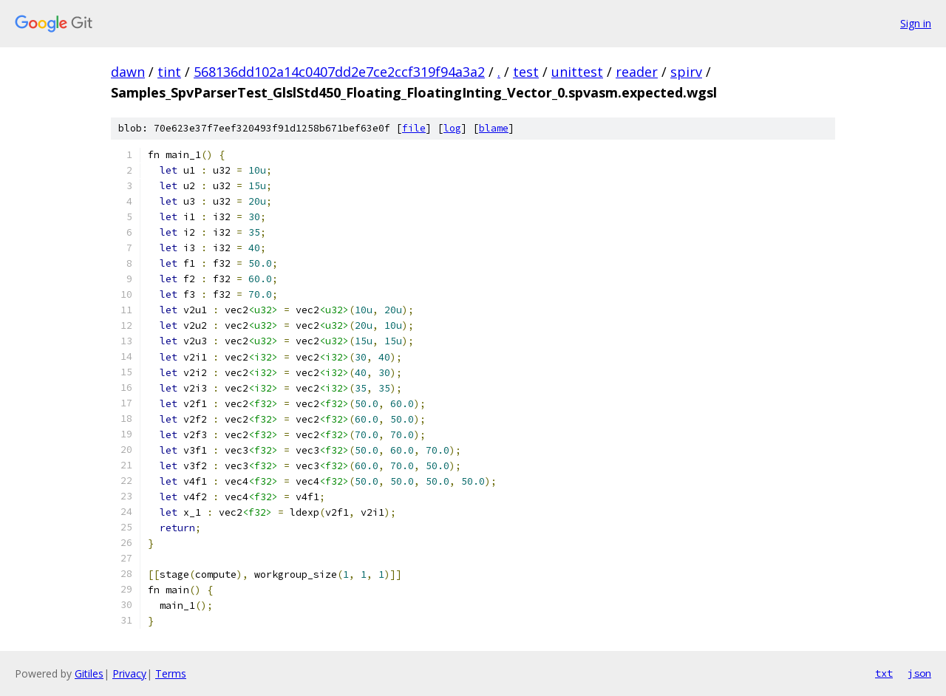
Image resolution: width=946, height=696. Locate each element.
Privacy (129, 673)
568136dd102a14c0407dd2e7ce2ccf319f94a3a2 (339, 72)
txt (884, 673)
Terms (170, 673)
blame (493, 128)
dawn (128, 72)
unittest (577, 72)
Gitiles (89, 673)
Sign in (915, 23)
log (452, 128)
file (414, 128)
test (526, 72)
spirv (686, 72)
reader (637, 72)
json (919, 673)
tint (169, 72)
